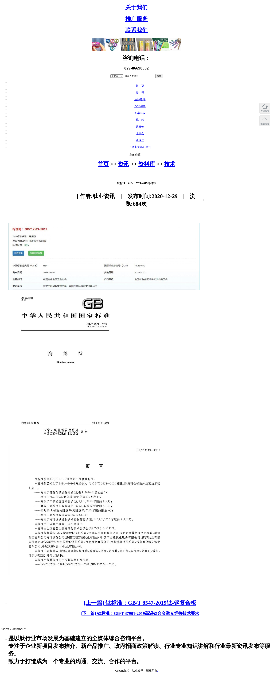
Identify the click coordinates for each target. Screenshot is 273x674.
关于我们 (136, 7)
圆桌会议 (140, 112)
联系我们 (136, 30)
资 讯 (140, 92)
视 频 (140, 119)
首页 (103, 164)
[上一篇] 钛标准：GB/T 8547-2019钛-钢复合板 (140, 603)
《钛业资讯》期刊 (140, 146)
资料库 (146, 164)
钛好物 (140, 126)
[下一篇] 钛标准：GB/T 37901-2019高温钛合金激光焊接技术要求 (140, 613)
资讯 (123, 164)
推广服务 (136, 19)
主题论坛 (140, 99)
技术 (169, 164)
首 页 (140, 85)
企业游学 (140, 106)
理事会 (140, 133)
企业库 (140, 140)
